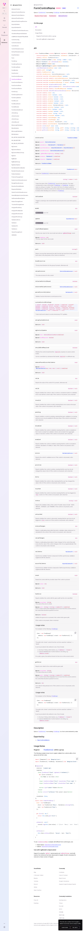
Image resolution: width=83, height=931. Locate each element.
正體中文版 (61, 918)
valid (38, 388)
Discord (36, 884)
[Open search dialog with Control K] (4, 12)
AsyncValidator (68, 147)
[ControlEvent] (20, 45)
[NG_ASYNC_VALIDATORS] (20, 137)
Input (38, 59)
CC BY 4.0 (43, 925)
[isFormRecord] (20, 122)
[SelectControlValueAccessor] (20, 192)
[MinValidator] (20, 134)
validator (40, 551)
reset (38, 575)
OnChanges (71, 53)
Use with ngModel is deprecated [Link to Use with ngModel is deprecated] (46, 850)
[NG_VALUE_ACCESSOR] (20, 143)
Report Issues (62, 878)
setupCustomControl (43, 320)
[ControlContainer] (20, 42)
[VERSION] (20, 235)
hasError (39, 594)
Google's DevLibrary (64, 881)
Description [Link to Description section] (40, 728)
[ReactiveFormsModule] (20, 186)
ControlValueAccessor (58, 74)
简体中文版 (61, 915)
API (36, 27)
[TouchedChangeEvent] (20, 204)
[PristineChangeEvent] (20, 177)
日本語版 (61, 912)
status (38, 500)
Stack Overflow (37, 890)
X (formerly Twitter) (38, 875)
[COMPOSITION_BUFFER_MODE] (20, 36)
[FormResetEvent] (20, 103)
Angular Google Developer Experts (67, 884)
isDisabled (40, 196)
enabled (39, 439)
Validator (60, 145)
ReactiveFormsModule (43, 740)
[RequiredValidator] (20, 189)
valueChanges (41, 538)
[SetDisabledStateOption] (20, 198)
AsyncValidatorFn (63, 123)
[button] (4, 923)
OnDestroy (78, 53)
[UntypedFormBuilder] (20, 210)
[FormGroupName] (20, 97)
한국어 (60, 909)
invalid (39, 400)
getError (39, 662)
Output (39, 66)
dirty (38, 477)
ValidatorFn (72, 55)
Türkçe (60, 903)
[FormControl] (20, 73)
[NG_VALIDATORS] (20, 140)
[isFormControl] (20, 116)
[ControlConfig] (20, 39)
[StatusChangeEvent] (20, 201)
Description (38, 30)
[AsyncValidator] (20, 24)
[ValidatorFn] (20, 225)
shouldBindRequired (43, 347)
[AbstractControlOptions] (20, 15)
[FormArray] (20, 61)
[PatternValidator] (20, 174)
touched (39, 489)
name (38, 179)
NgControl (57, 53)
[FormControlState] (20, 85)
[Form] (20, 57)
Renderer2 (49, 156)
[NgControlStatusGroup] (20, 152)
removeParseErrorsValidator (46, 362)
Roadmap (36, 903)
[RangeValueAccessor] (20, 183)
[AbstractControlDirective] (20, 12)
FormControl (52, 16)
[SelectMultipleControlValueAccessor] (20, 195)
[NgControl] (20, 146)
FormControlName (44, 53)
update (38, 218)
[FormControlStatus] (20, 88)
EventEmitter (61, 66)
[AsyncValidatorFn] (20, 27)
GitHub (35, 887)
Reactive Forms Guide (41, 16)
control (39, 169)
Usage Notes (38, 33)
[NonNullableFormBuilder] (20, 167)
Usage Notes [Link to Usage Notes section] (41, 746)
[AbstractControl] (20, 9)
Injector (49, 159)
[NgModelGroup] (20, 161)
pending (39, 412)
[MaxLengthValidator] (20, 125)
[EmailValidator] (20, 54)
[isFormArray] (20, 112)
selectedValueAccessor (44, 286)
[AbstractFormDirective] (20, 18)
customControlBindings (44, 302)
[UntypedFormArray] (20, 207)
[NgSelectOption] (20, 164)
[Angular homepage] (4, 4)
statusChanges (41, 526)
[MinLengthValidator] (20, 131)
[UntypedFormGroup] (20, 216)
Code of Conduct (63, 875)
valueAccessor (41, 271)
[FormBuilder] (20, 70)
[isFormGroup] (20, 119)
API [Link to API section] (36, 48)
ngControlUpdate (42, 330)
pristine (39, 465)
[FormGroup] (20, 91)
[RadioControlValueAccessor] (20, 180)
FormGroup (51, 761)
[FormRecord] (20, 100)
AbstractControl (63, 16)
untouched (40, 514)
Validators (59, 761)
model (38, 208)
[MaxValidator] (20, 128)
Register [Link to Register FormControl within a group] (38, 750)
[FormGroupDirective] (20, 94)
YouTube (36, 881)
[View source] (78, 8)
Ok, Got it (74, 927)
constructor (40, 137)
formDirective (41, 261)
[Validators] (20, 228)
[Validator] (20, 222)
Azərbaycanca (62, 900)
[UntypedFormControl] (20, 213)
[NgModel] (20, 158)
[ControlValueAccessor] (20, 48)
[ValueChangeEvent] (20, 232)
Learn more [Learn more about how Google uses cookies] (65, 927)
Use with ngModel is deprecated (45, 39)
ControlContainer (54, 55)
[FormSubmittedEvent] (20, 109)
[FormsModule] (20, 106)
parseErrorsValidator (44, 292)
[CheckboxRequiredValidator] (20, 33)
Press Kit (36, 900)
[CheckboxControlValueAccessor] (20, 30)
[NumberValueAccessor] (20, 170)
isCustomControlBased (44, 281)
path (38, 249)
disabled (39, 426)
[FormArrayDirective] (20, 64)
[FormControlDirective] (20, 76)
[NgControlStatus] (20, 149)
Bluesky (36, 878)
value (38, 378)
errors (38, 453)
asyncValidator (42, 563)
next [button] (4, 8)
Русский (61, 906)
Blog (35, 872)
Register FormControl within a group (46, 36)
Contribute (61, 872)
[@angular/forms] (19, 5)
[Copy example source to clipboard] (77, 758)
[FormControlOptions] (20, 82)
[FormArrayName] (20, 67)
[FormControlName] (20, 79)
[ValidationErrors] (20, 219)
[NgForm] (20, 155)
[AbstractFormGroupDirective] (20, 21)
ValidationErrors (58, 105)
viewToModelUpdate (43, 229)
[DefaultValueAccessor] (20, 51)
